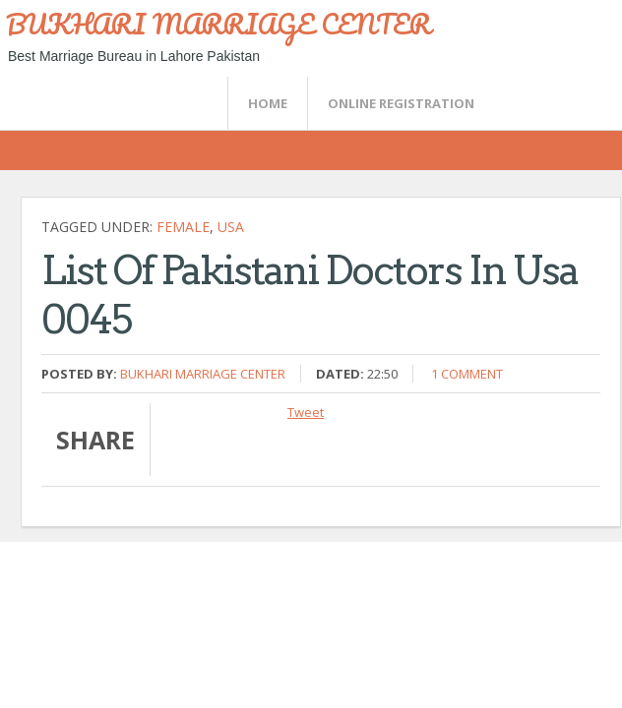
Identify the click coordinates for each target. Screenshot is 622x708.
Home (267, 103)
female (183, 226)
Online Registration (401, 103)
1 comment (467, 374)
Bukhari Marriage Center (202, 374)
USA (231, 226)
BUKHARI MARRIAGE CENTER (218, 23)
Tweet (305, 412)
